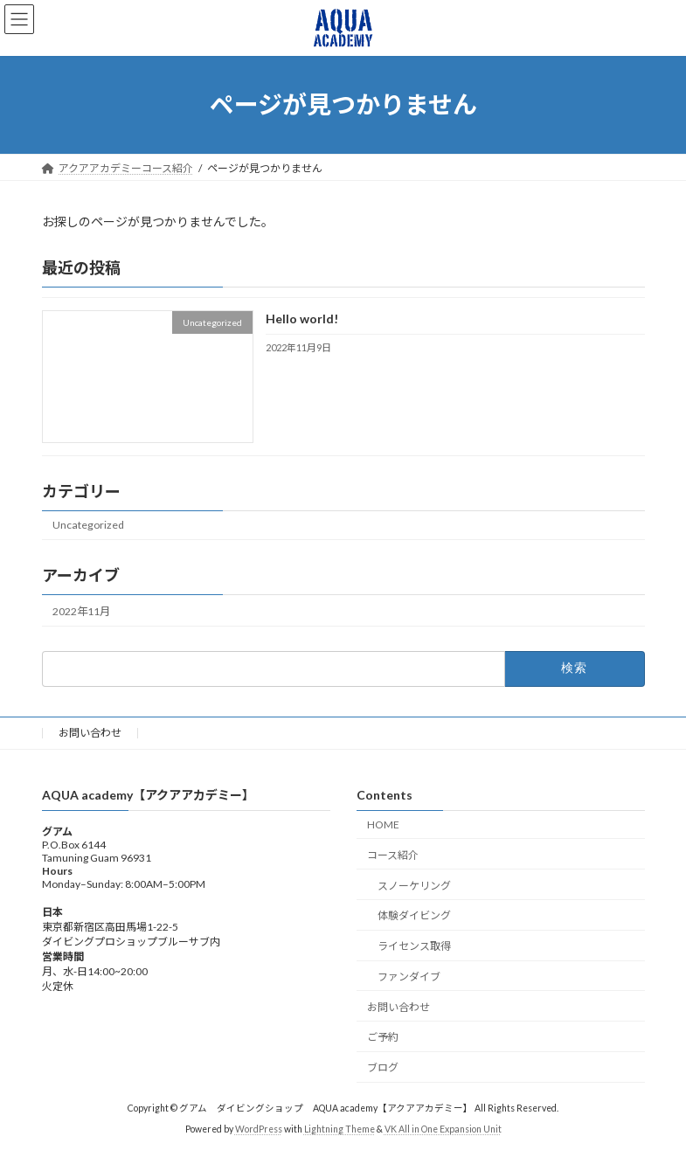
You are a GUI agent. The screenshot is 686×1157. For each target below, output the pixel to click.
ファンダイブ (409, 976)
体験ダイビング (414, 916)
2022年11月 (81, 610)
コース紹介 (393, 855)
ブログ (382, 1068)
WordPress (258, 1130)
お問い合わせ (90, 732)
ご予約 (382, 1037)
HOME (383, 824)
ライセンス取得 (414, 946)
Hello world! (301, 318)
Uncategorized (88, 524)
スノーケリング (414, 885)
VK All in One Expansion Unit (443, 1130)
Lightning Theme (339, 1130)
